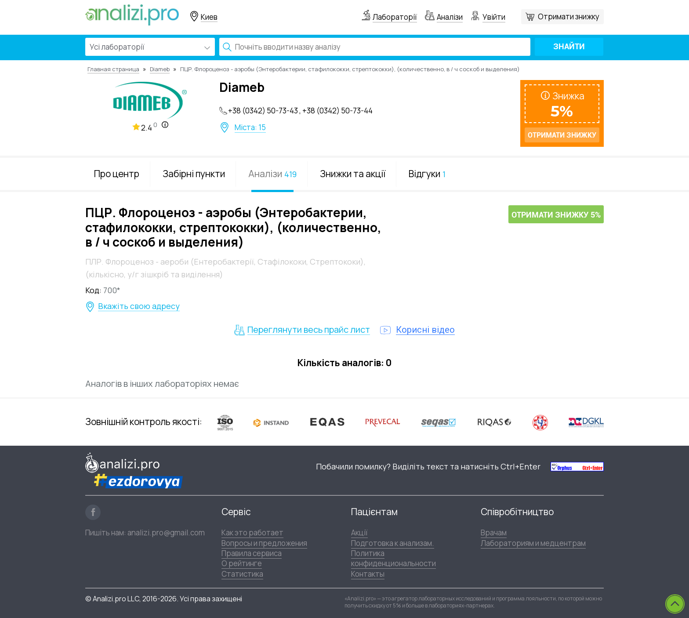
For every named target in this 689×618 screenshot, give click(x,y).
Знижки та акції (352, 173)
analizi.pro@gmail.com (166, 532)
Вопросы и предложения (264, 543)
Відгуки (427, 173)
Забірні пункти (194, 173)
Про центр (116, 173)
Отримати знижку (568, 16)
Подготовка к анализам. (392, 543)
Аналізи (450, 17)
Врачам (494, 532)
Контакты (367, 574)
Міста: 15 (250, 127)
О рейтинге (241, 563)
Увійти (493, 17)
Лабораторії (395, 17)
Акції (359, 532)
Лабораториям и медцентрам (533, 543)
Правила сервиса (251, 553)
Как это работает (252, 532)
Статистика (242, 574)
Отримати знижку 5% (556, 214)
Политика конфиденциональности (393, 558)
